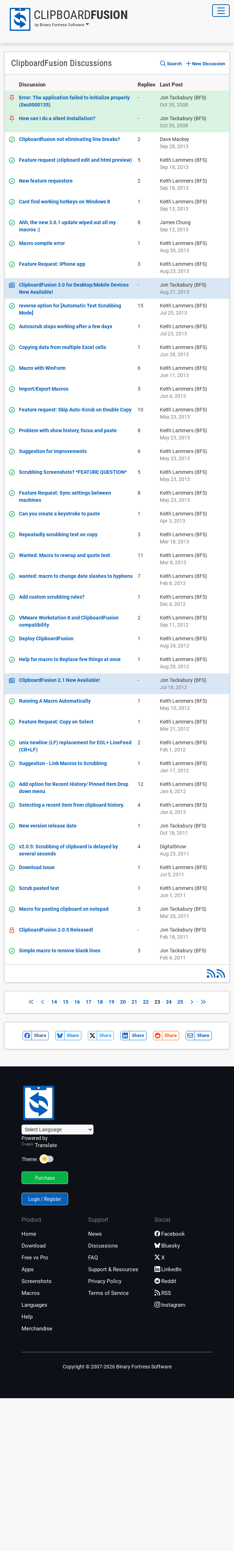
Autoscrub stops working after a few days (65, 326)
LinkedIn (167, 1269)
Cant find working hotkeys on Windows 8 (64, 201)
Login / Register (44, 1199)
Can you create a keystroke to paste (59, 514)
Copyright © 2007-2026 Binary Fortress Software (117, 1367)
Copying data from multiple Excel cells (62, 347)
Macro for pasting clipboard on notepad (64, 909)
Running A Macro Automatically (55, 701)
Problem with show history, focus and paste (68, 430)
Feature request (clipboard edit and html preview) (75, 160)
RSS (162, 1293)
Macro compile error (42, 243)
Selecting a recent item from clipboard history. (71, 805)
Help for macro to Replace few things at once (70, 659)
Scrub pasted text (39, 888)
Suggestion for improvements (53, 451)
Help (27, 1317)
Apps (28, 1269)
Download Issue (37, 867)
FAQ (93, 1257)
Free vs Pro (35, 1257)
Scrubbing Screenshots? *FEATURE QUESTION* (73, 472)
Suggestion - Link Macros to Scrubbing (63, 763)
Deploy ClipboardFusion (46, 638)
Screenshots (37, 1281)
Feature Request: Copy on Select (56, 722)
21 (134, 1002)
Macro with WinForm (42, 368)
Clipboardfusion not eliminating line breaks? (69, 139)
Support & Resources (113, 1269)
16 (77, 1002)
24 (169, 1002)
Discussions (103, 1246)
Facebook (169, 1234)
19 (111, 1002)
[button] (66, 19)
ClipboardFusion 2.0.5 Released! (56, 930)
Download (34, 1246)
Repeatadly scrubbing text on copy (58, 534)
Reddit (165, 1281)
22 (146, 1002)
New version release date (48, 826)
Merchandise (37, 1328)
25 (180, 1002)
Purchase (45, 1178)
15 (65, 1002)
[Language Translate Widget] (58, 1130)
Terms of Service (108, 1293)
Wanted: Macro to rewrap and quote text (64, 555)
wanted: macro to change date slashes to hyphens (76, 576)
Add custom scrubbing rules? (52, 597)
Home (29, 1234)
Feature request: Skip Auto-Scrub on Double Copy (75, 409)
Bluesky (167, 1246)
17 (88, 1002)
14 (54, 1002)
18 (100, 1002)
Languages (34, 1305)
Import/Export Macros (43, 389)
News (95, 1234)
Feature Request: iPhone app (52, 264)
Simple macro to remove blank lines (59, 950)
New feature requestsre (46, 181)
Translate (39, 1145)
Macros (31, 1293)
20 (123, 1002)
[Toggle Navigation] (221, 10)
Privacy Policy (104, 1281)
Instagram (169, 1305)
